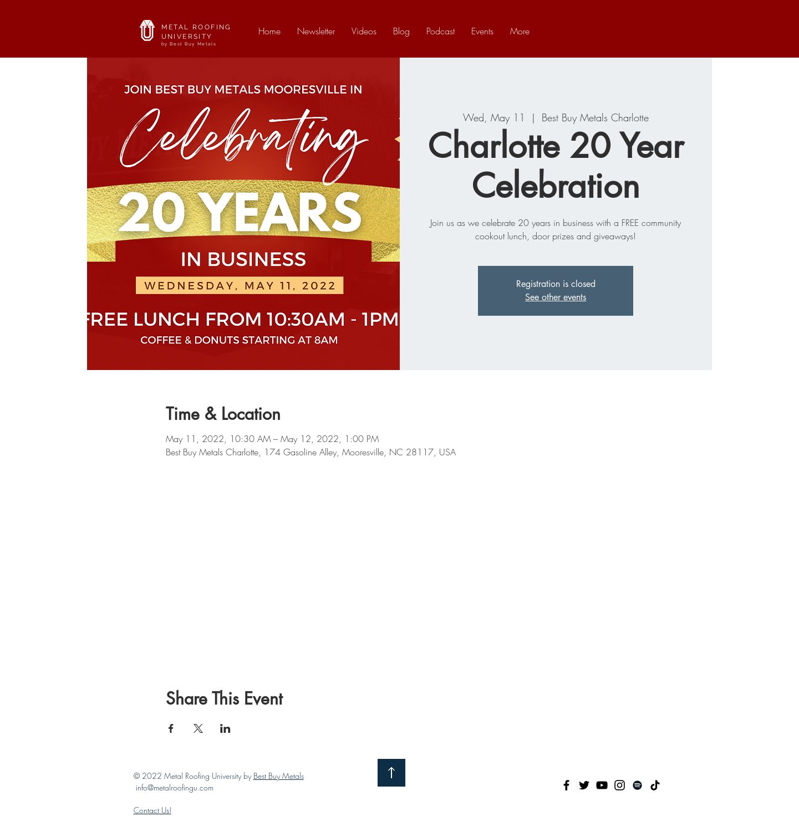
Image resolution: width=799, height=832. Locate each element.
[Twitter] (584, 785)
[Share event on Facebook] (171, 728)
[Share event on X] (198, 728)
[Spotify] (637, 785)
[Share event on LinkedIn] (225, 728)
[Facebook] (566, 785)
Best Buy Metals (278, 776)
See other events (555, 297)
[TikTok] (655, 785)
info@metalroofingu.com (174, 787)
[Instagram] (620, 785)
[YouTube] (602, 785)
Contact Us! (152, 810)
